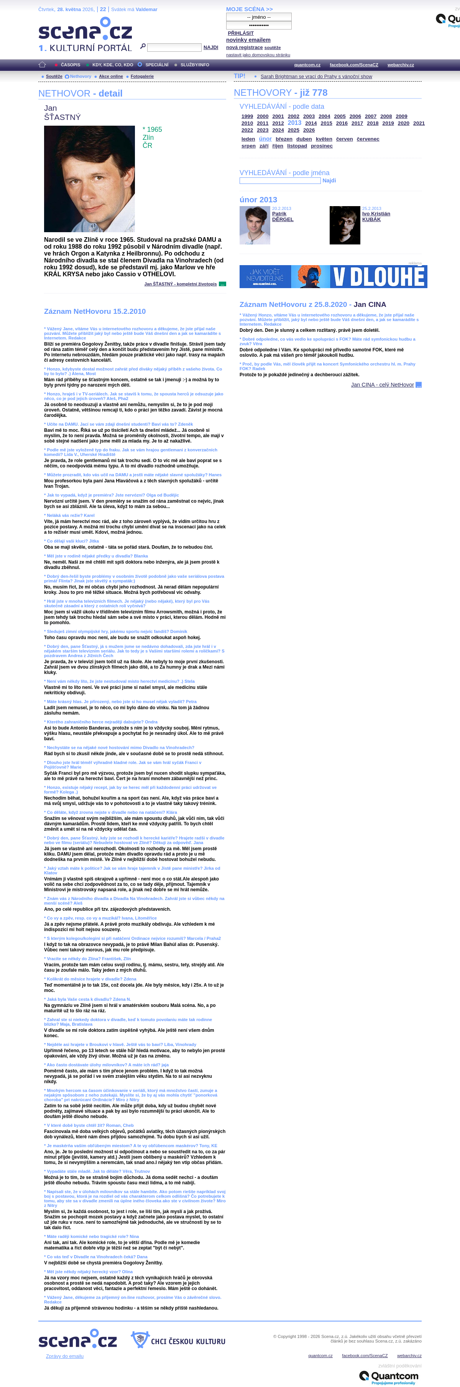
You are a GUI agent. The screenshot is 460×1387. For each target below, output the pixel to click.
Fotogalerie (142, 76)
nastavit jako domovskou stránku (258, 54)
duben (304, 139)
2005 (340, 116)
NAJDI (211, 47)
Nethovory (80, 76)
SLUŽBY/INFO (195, 64)
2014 (311, 123)
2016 (342, 123)
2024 (278, 130)
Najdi (329, 180)
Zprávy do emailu (65, 1356)
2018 (372, 123)
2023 (262, 130)
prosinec (322, 146)
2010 (247, 123)
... (222, 284)
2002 (293, 116)
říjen (277, 146)
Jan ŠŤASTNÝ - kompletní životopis (181, 284)
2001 (278, 116)
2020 (403, 123)
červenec (368, 139)
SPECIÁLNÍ (157, 64)
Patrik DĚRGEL (283, 216)
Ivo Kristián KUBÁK (376, 216)
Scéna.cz (51, 19)
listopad (297, 146)
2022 (247, 130)
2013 (295, 123)
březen (284, 139)
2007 (370, 116)
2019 (388, 123)
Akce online (111, 76)
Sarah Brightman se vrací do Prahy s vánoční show (316, 76)
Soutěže (54, 76)
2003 (309, 116)
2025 (293, 130)
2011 (262, 123)
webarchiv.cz (401, 64)
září (264, 146)
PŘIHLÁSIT (241, 33)
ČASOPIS (70, 64)
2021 (419, 123)
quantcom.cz (307, 64)
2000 (262, 116)
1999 (247, 116)
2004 (324, 116)
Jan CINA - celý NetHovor (382, 385)
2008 (386, 116)
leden (248, 139)
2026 (309, 130)
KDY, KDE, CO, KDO (112, 64)
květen (324, 139)
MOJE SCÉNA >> (249, 9)
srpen (249, 146)
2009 (401, 116)
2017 (357, 123)
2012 (278, 123)
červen (344, 139)
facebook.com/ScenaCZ (354, 64)
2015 (326, 123)
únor (265, 138)
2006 (355, 116)
